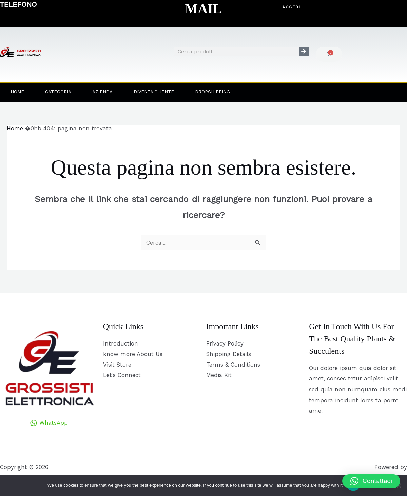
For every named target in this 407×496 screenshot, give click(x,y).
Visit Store (117, 364)
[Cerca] (304, 51)
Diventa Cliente (154, 91)
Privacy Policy (225, 343)
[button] (291, 7)
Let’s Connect (122, 375)
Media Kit (219, 375)
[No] (398, 485)
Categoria (58, 91)
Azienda (102, 91)
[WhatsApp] (49, 423)
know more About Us (132, 354)
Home (17, 91)
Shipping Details (229, 354)
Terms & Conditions (233, 364)
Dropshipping (212, 91)
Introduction (120, 343)
